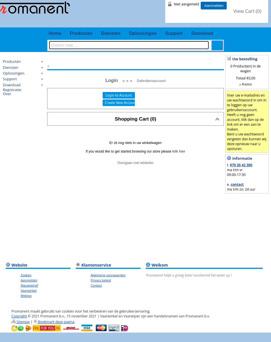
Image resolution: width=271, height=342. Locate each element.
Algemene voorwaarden (108, 275)
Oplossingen (143, 33)
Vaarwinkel (29, 290)
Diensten (111, 33)
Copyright (19, 316)
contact (237, 184)
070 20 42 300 (241, 165)
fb (224, 22)
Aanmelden (213, 5)
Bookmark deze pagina (54, 321)
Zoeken (26, 275)
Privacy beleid (101, 280)
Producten (81, 33)
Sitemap (20, 321)
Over (7, 93)
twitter (235, 22)
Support (174, 33)
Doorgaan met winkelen (135, 163)
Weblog (26, 295)
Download (202, 33)
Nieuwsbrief (29, 285)
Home (55, 33)
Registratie (12, 89)
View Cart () (247, 11)
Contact (96, 285)
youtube (247, 22)
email (258, 22)
